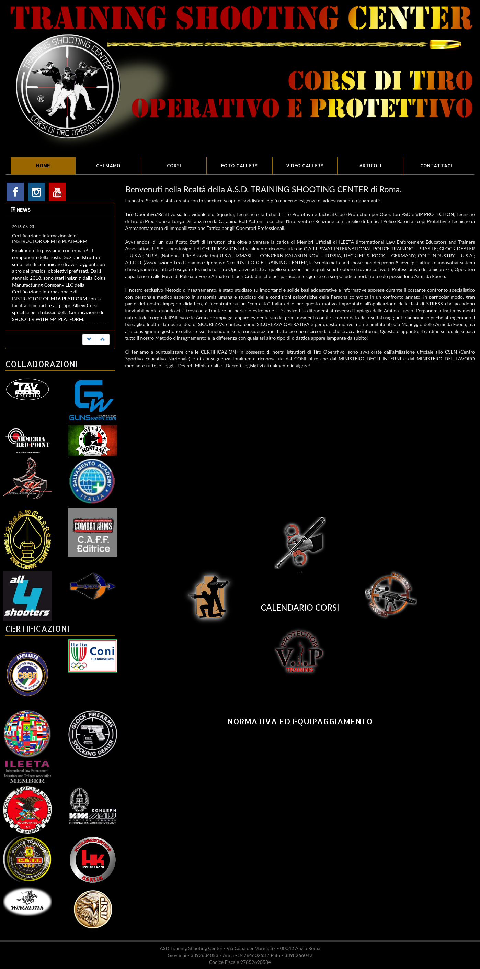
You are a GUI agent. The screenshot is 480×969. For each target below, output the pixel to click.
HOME (43, 165)
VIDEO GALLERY (304, 165)
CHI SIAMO (108, 165)
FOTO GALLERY (239, 165)
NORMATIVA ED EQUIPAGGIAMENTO (300, 721)
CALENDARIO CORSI (300, 607)
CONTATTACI (436, 165)
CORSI (174, 165)
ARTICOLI (370, 165)
